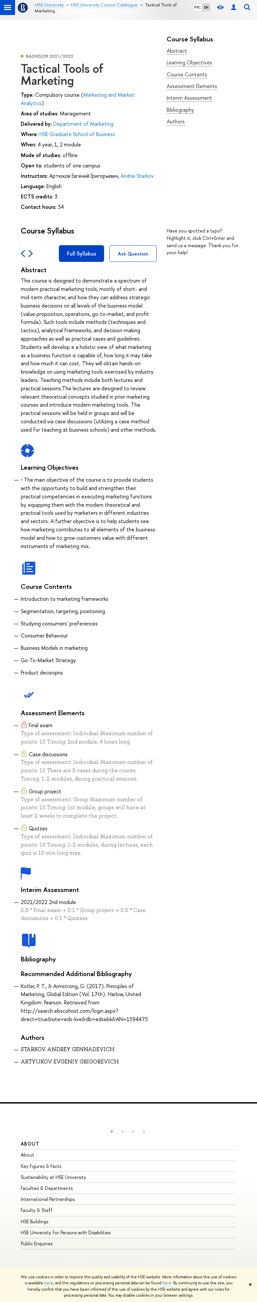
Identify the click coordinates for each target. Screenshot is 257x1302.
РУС (197, 7)
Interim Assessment (189, 97)
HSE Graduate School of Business (77, 134)
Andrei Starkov (137, 175)
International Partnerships (48, 1199)
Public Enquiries (37, 1243)
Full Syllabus (81, 253)
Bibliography (180, 109)
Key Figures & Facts (41, 1166)
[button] (111, 1132)
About (30, 1144)
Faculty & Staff (37, 1210)
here (48, 1283)
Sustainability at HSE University (53, 1177)
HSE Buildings (34, 1221)
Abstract (177, 50)
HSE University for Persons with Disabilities (65, 1232)
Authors (176, 121)
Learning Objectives (189, 62)
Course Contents (187, 74)
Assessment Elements (192, 86)
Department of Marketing (83, 123)
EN (206, 7)
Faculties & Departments (47, 1188)
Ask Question (133, 254)
